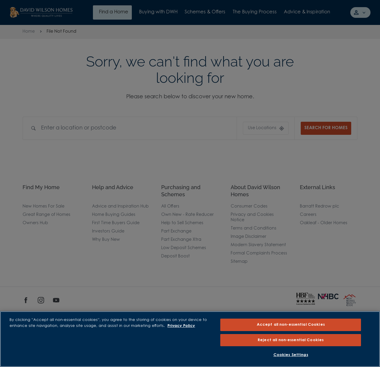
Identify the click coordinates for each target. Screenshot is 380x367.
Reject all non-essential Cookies (291, 340)
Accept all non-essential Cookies (291, 325)
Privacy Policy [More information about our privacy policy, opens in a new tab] (181, 326)
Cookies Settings (290, 355)
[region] (190, 339)
